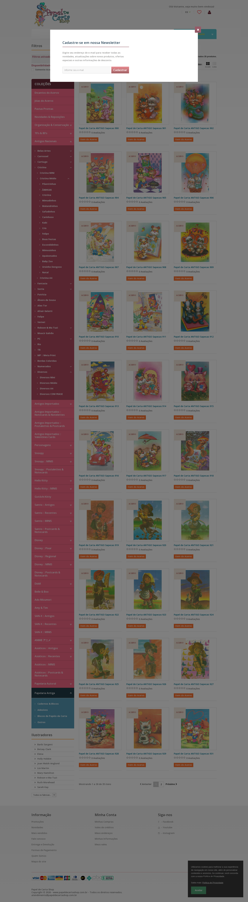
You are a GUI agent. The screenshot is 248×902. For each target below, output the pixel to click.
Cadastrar (120, 70)
